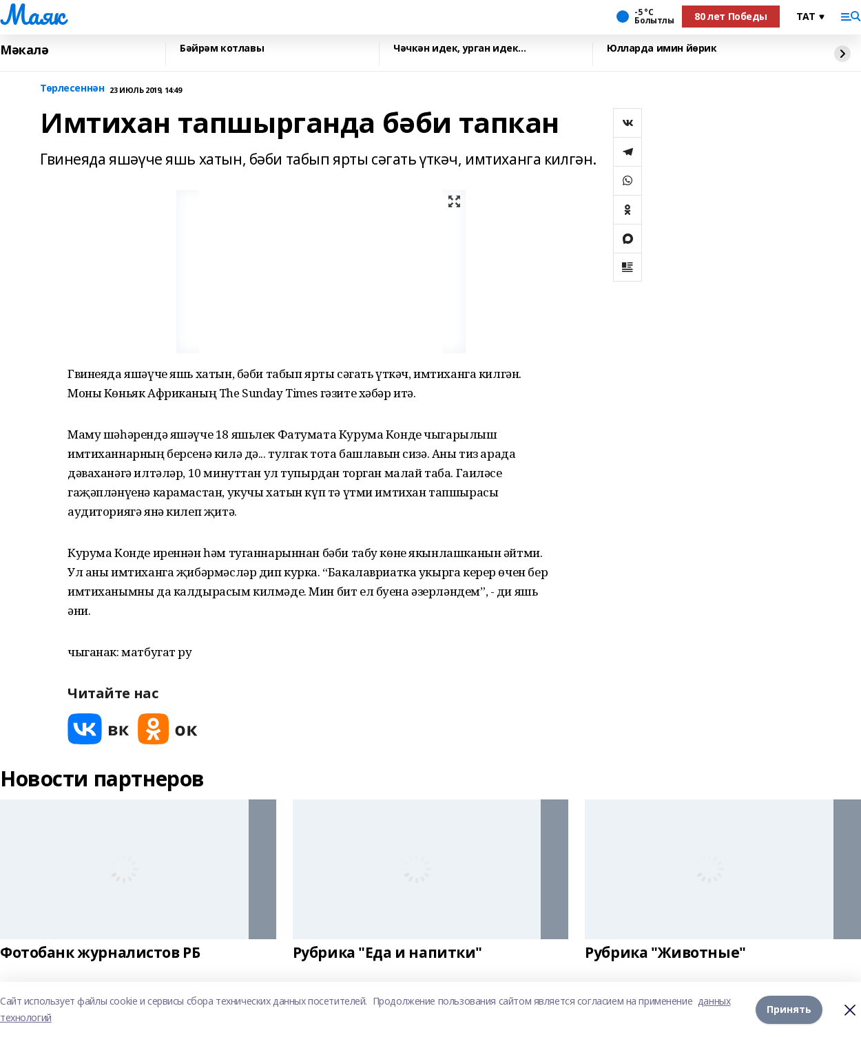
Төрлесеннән (72, 88)
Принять (789, 1009)
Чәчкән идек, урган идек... (459, 48)
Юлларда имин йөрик (661, 48)
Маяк (32, 14)
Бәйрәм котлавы (222, 48)
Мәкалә (24, 50)
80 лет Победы (730, 16)
